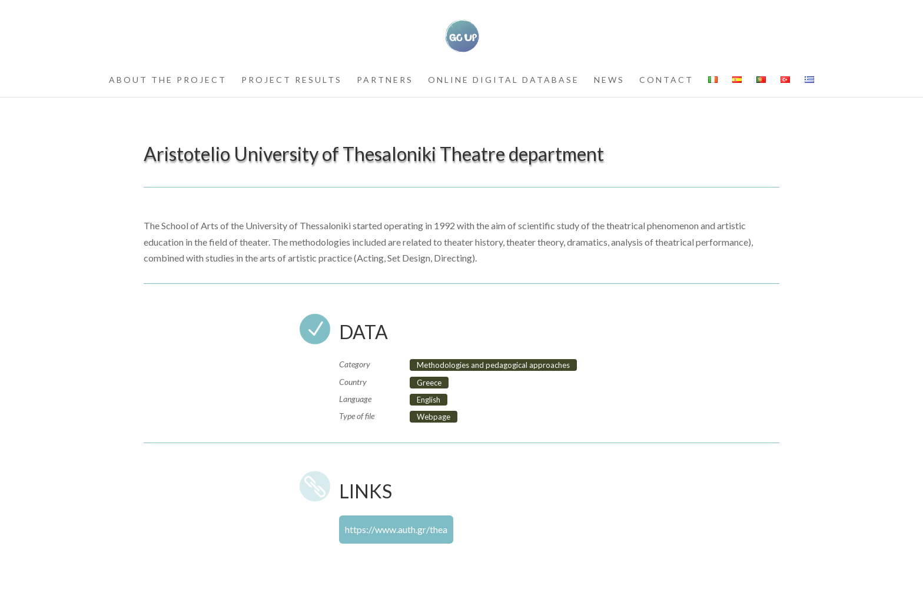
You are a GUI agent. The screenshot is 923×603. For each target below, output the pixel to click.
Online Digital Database (503, 80)
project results (291, 80)
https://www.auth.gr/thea (396, 529)
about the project (168, 80)
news (609, 80)
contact (666, 80)
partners (385, 80)
